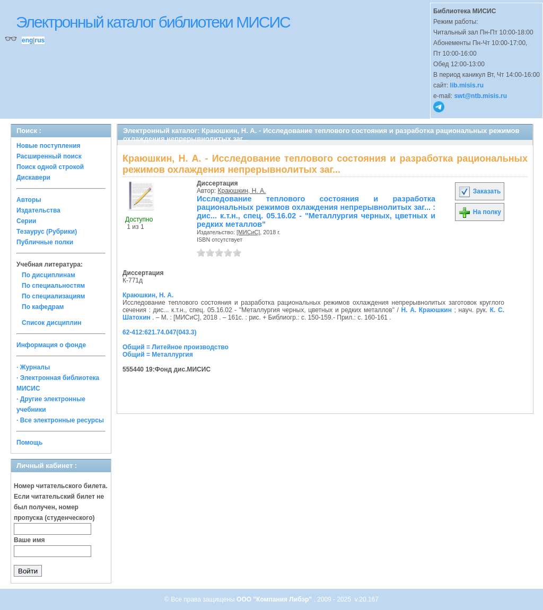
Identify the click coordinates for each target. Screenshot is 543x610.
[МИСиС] (248, 232)
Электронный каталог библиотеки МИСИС (153, 22)
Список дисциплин (52, 322)
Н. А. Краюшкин (426, 310)
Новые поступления (48, 145)
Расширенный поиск (49, 156)
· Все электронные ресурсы (60, 420)
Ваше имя (29, 540)
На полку (479, 212)
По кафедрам (43, 307)
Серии (26, 221)
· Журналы (33, 367)
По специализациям (53, 296)
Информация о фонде (51, 345)
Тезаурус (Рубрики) (46, 231)
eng (27, 40)
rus (39, 40)
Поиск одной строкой (50, 167)
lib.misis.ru (467, 85)
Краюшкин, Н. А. (242, 191)
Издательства (38, 210)
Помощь (29, 442)
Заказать (479, 191)
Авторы (28, 200)
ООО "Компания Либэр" (275, 599)
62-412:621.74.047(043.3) (159, 332)
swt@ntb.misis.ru (480, 96)
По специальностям (53, 285)
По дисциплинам (48, 275)
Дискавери (33, 177)
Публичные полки (44, 242)
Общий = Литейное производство (175, 347)
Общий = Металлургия (157, 354)
